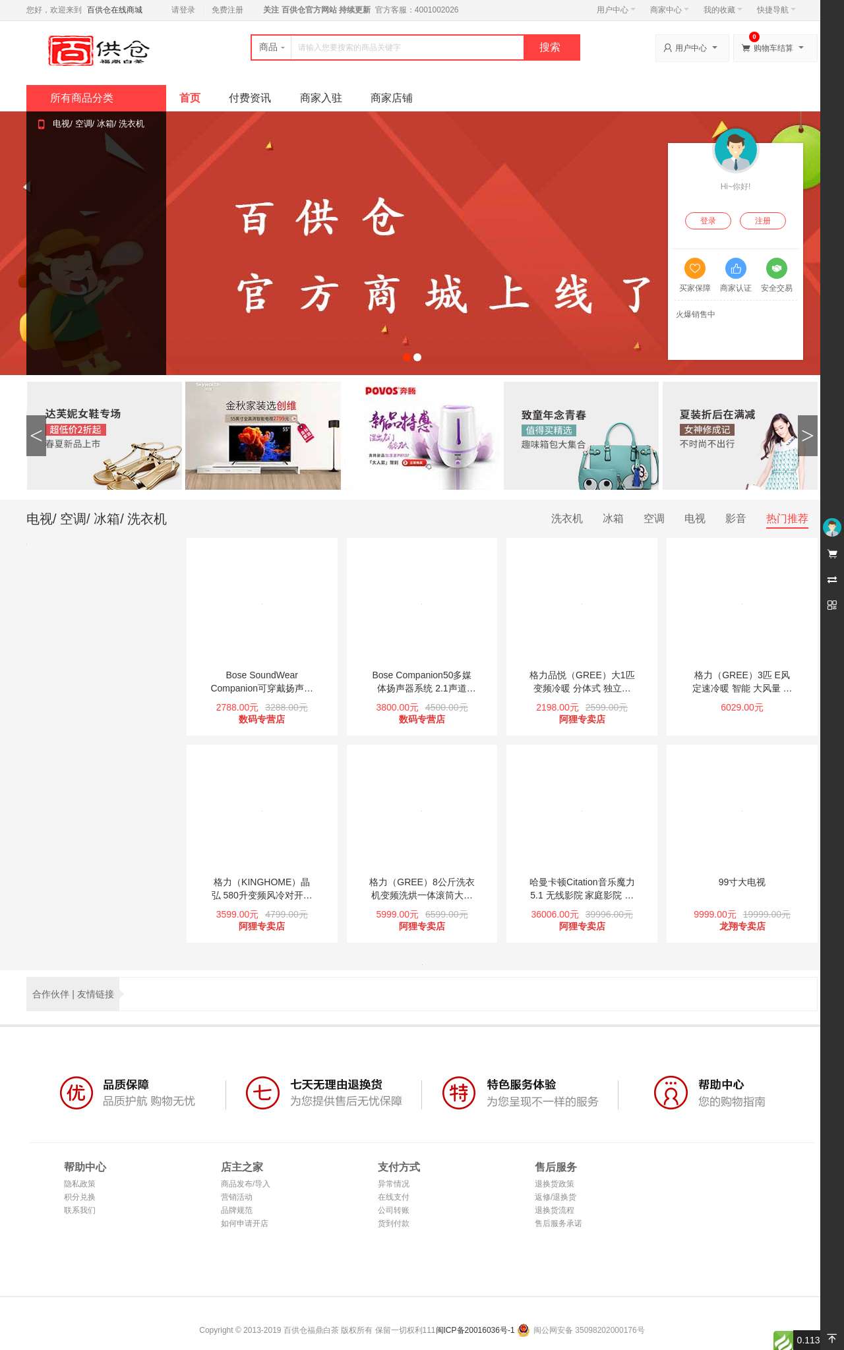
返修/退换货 (555, 1197)
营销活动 (237, 1197)
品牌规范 (237, 1210)
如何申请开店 (244, 1223)
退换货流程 (554, 1210)
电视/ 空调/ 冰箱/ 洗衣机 (98, 124)
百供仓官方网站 (309, 10)
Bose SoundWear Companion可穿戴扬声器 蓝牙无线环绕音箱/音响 (261, 682)
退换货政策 (554, 1184)
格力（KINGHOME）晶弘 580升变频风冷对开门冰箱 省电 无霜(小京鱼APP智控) (262, 889)
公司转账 (393, 1210)
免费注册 (227, 10)
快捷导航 (776, 10)
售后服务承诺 (558, 1223)
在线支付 (393, 1197)
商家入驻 (321, 97)
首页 (189, 97)
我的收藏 (723, 10)
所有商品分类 (81, 97)
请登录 (183, 10)
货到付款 (393, 1223)
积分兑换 (80, 1197)
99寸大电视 (742, 882)
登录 (708, 220)
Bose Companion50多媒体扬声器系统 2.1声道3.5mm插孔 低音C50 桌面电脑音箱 (421, 682)
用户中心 (616, 10)
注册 (763, 220)
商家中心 (669, 10)
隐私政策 (80, 1184)
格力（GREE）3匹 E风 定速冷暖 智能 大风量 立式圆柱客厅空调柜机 (742, 682)
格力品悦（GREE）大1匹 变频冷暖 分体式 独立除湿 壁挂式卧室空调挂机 (581, 682)
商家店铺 (392, 97)
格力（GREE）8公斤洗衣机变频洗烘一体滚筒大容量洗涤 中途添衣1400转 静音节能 (421, 889)
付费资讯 (250, 97)
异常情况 (393, 1184)
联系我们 (80, 1210)
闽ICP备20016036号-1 (475, 1330)
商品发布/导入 (245, 1184)
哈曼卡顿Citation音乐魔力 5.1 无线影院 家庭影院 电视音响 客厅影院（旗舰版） (581, 889)
